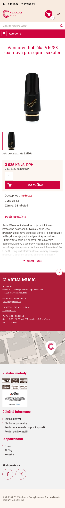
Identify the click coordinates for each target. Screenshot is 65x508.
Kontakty (10, 454)
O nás (8, 446)
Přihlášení (29, 3)
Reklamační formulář (16, 431)
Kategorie (15, 33)
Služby (8, 450)
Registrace (12, 3)
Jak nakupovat (13, 419)
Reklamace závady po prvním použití (25, 427)
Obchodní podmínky (16, 423)
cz (59, 14)
